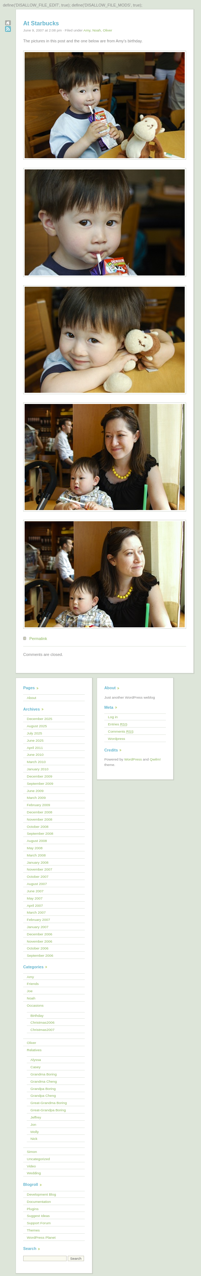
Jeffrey (35, 1117)
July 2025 (34, 733)
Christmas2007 (42, 1030)
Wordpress (116, 739)
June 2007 (35, 891)
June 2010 (35, 755)
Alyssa (35, 1060)
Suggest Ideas (38, 1216)
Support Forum (39, 1223)
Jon (33, 1124)
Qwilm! (155, 759)
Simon (32, 1152)
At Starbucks (41, 23)
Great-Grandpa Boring (48, 1110)
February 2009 (38, 805)
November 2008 (39, 819)
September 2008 (40, 833)
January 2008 (38, 862)
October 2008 (38, 827)
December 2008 (39, 812)
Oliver (107, 30)
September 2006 (40, 955)
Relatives (34, 1050)
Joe (30, 991)
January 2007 (38, 927)
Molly (34, 1132)
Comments (121, 731)
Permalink (38, 638)
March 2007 (36, 912)
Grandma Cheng (43, 1081)
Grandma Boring (43, 1074)
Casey (35, 1067)
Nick (33, 1139)
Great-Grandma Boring (48, 1103)
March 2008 (36, 855)
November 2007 (39, 869)
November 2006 (39, 941)
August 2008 (37, 841)
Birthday (36, 1016)
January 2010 (38, 769)
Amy (86, 30)
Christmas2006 (42, 1022)
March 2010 (36, 762)
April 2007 (35, 905)
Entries (117, 724)
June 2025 (35, 740)
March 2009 (36, 798)
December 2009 (39, 776)
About (31, 698)
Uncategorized (38, 1159)
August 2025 (37, 726)
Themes (33, 1230)
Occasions (35, 1005)
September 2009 (40, 784)
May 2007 (34, 898)
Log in (113, 717)
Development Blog (41, 1194)
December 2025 (39, 719)
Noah (96, 30)
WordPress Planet (41, 1237)
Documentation (39, 1202)
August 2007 (37, 884)
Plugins (32, 1209)
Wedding (34, 1173)
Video (31, 1166)
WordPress (133, 759)
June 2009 (35, 791)
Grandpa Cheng (43, 1096)
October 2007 (38, 877)
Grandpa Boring (43, 1089)
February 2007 (38, 920)
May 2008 (34, 848)
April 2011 (35, 748)
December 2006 (39, 934)
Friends (33, 984)
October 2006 (38, 948)
